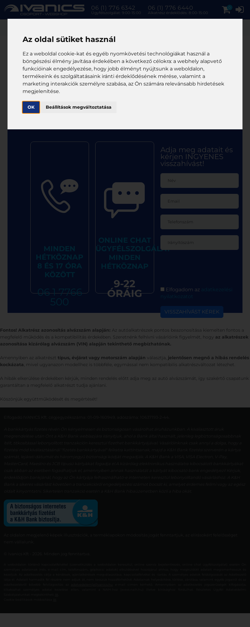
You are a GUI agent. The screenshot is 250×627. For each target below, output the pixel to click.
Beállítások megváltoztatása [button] (79, 107)
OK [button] (31, 107)
